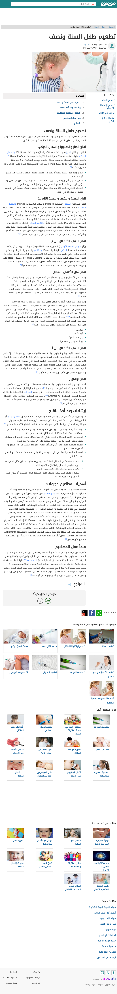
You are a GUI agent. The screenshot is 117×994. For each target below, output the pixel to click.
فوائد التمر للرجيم (107, 918)
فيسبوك (92, 613)
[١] (9, 135)
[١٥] (5, 423)
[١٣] (46, 395)
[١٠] (33, 324)
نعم (48, 601)
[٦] (21, 264)
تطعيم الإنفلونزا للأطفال (106, 106)
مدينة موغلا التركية (107, 941)
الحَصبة (68, 204)
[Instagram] (102, 972)
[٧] (79, 295)
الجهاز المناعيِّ (50, 493)
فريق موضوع (11, 983)
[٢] (9, 155)
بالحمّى (64, 250)
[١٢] (44, 387)
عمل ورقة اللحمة (108, 924)
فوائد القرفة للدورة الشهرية (102, 907)
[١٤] (61, 402)
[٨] (69, 316)
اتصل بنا (13, 972)
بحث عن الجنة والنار (107, 952)
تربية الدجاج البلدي (107, 935)
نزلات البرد (28, 392)
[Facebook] (113, 972)
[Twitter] (108, 972)
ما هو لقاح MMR (106, 113)
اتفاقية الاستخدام (10, 977)
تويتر (85, 613)
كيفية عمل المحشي (106, 957)
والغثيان (38, 250)
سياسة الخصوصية (33, 977)
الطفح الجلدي (14, 416)
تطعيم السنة (108, 100)
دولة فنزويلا (110, 929)
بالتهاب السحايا (37, 223)
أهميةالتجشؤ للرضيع (108, 119)
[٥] (19, 233)
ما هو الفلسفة (109, 946)
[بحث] (92, 4)
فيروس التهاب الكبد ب (71, 246)
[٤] (20, 233)
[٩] (67, 316)
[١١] (37, 371)
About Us (36, 983)
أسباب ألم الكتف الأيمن (105, 913)
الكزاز (68, 152)
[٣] (39, 163)
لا (40, 601)
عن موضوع (35, 972)
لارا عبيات (86, 44)
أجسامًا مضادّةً (30, 560)
